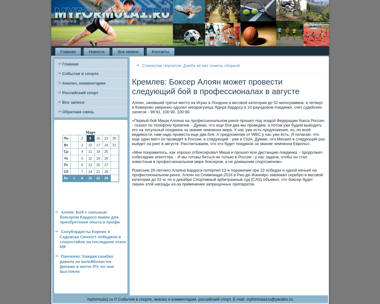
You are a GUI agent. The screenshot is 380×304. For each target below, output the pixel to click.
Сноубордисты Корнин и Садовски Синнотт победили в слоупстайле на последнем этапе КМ (93, 239)
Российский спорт (80, 92)
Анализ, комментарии (84, 83)
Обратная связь (78, 112)
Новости (96, 51)
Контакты (160, 51)
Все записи (128, 51)
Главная (68, 51)
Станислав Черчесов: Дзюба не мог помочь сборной (191, 65)
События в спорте (80, 73)
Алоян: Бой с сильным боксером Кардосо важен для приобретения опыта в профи (90, 217)
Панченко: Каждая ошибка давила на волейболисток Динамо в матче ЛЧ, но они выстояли (87, 264)
